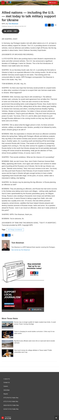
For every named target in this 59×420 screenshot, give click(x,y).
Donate (53, 2)
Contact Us (7, 382)
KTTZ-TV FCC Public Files (11, 401)
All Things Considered (15, 229)
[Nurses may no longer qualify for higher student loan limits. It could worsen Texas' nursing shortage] (7, 325)
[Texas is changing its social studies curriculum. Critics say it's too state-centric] (7, 334)
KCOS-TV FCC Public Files (11, 409)
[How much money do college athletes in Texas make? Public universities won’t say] (7, 353)
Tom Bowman (13, 24)
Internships (7, 390)
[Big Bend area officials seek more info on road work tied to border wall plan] (7, 344)
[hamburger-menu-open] (2, 2)
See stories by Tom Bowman (20, 250)
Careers (6, 386)
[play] (3, 418)
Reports (6, 394)
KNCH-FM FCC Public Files (11, 405)
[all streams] (56, 418)
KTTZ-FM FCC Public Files (11, 397)
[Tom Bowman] (6, 245)
